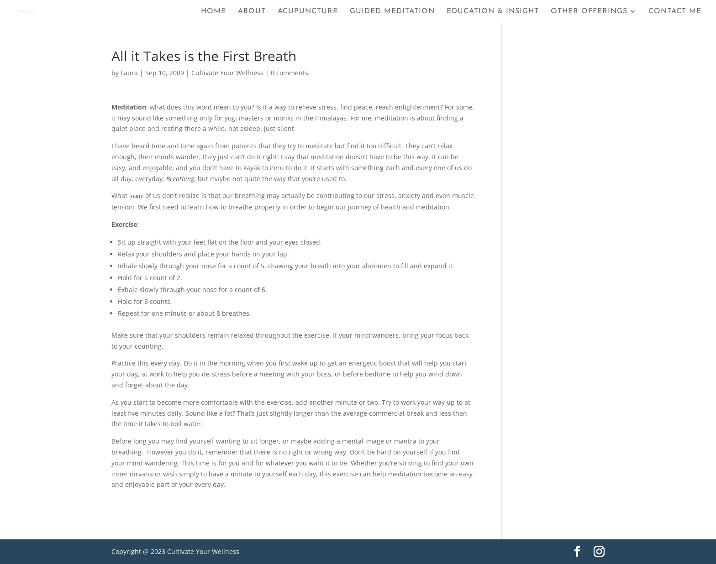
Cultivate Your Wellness (227, 72)
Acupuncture (308, 11)
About (252, 11)
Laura (129, 72)
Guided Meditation (392, 11)
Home (213, 11)
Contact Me (674, 11)
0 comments (289, 72)
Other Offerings (589, 11)
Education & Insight (493, 11)
